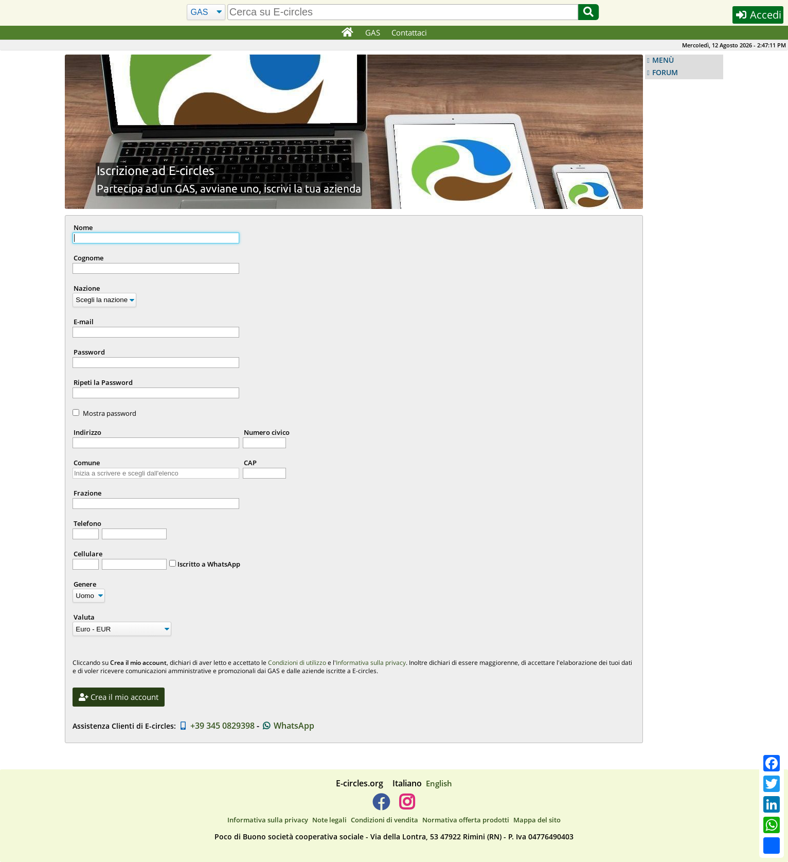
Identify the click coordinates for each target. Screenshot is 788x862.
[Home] (347, 33)
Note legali (329, 819)
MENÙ (663, 60)
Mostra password (109, 413)
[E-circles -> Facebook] (380, 806)
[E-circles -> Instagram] (407, 806)
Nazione (87, 288)
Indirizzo (87, 432)
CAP (250, 462)
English (439, 783)
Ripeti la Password (103, 382)
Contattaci (409, 32)
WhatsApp (287, 725)
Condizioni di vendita (384, 819)
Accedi (758, 15)
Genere (85, 584)
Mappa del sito (537, 819)
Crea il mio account (118, 697)
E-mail (84, 321)
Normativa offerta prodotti (465, 819)
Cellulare (88, 553)
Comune (87, 462)
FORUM (665, 72)
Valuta (84, 617)
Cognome (88, 257)
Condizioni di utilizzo (297, 662)
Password (89, 352)
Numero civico (267, 432)
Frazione (87, 493)
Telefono (87, 523)
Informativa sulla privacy (371, 662)
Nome (83, 227)
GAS (372, 32)
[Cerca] (206, 12)
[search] (402, 12)
